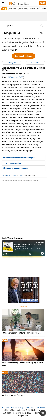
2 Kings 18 (21, 175)
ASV (42, 33)
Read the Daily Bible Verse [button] (15, 168)
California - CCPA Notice (35, 407)
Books (8, 175)
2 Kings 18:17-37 (15, 77)
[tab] (23, 157)
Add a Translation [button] (12, 163)
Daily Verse (23, 9)
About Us (5, 407)
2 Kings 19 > (35, 63)
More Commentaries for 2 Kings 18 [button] (19, 158)
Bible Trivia (12, 9)
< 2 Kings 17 (12, 63)
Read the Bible (34, 9)
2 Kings (14, 175)
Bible (3, 175)
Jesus (44, 9)
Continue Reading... (23, 56)
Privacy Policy (17, 407)
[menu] (3, 3)
